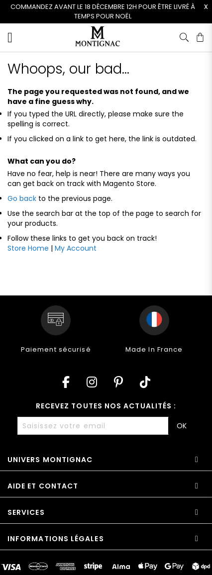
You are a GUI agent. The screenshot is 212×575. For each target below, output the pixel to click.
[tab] (106, 463)
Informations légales (55, 539)
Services (26, 512)
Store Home (28, 248)
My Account (76, 248)
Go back (21, 198)
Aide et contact (42, 486)
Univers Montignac (50, 460)
